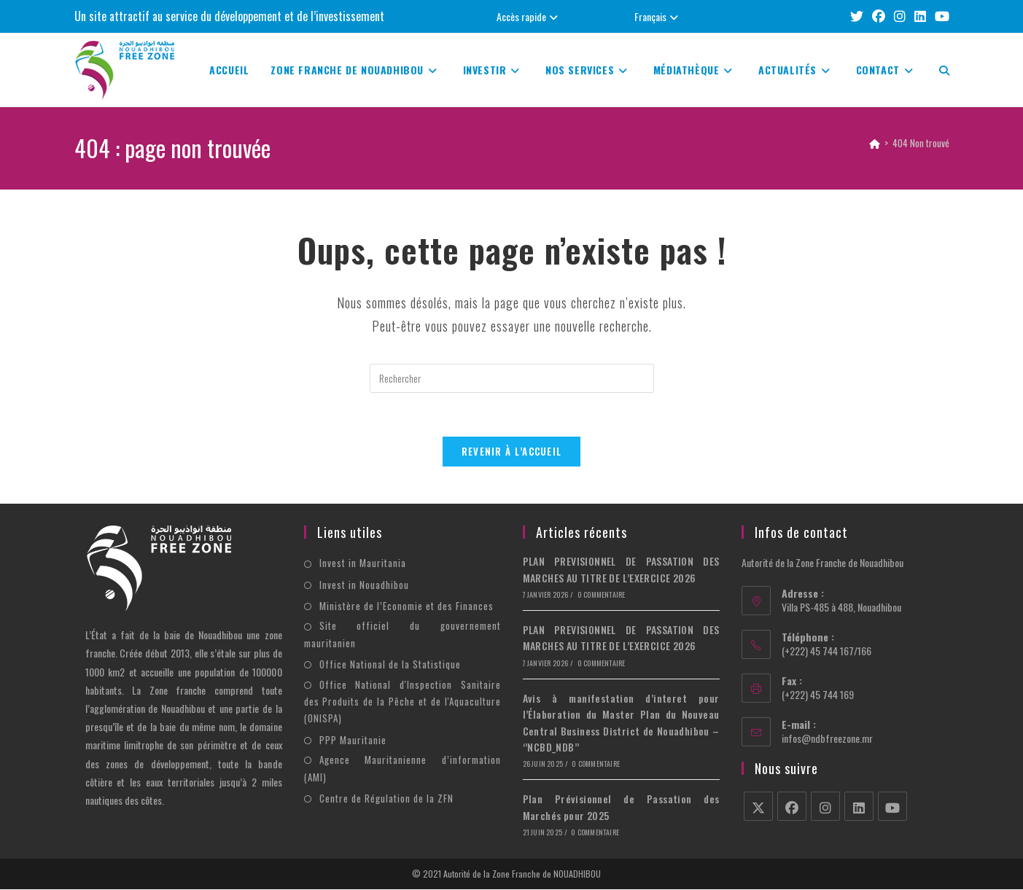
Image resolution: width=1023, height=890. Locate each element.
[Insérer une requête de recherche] (512, 378)
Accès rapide (529, 16)
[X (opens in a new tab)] (857, 16)
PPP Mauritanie (352, 740)
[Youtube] (892, 806)
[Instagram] (825, 806)
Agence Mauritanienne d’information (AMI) (402, 768)
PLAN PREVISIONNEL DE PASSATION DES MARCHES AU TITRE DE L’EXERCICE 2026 (621, 569)
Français (658, 16)
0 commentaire (601, 595)
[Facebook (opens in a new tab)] (879, 16)
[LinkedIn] (859, 806)
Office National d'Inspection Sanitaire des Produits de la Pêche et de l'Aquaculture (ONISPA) (402, 701)
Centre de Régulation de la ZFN (386, 798)
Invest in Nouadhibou (364, 584)
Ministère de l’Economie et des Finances (406, 606)
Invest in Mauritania (362, 563)
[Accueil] (874, 143)
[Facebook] (791, 806)
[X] (758, 806)
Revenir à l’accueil (512, 452)
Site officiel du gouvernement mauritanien (402, 634)
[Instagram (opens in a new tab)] (900, 16)
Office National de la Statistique (390, 664)
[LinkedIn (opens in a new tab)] (920, 16)
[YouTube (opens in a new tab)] (939, 16)
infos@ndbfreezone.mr (827, 738)
